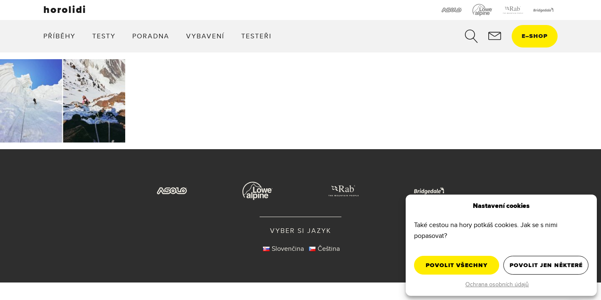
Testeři (256, 36)
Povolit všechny (456, 265)
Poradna (150, 36)
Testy (104, 36)
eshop (535, 36)
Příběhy (59, 36)
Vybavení (205, 36)
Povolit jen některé (546, 265)
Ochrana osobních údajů (497, 284)
